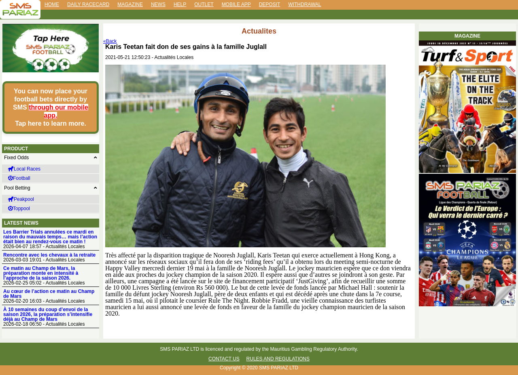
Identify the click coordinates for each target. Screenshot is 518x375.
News (158, 4)
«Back (110, 41)
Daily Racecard (88, 4)
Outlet (203, 4)
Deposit (269, 4)
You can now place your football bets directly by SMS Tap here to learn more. (50, 107)
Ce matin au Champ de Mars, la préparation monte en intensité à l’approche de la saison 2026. (40, 273)
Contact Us (224, 359)
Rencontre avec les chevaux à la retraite (49, 255)
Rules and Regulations (278, 359)
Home (52, 4)
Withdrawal (304, 4)
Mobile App (236, 4)
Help (180, 4)
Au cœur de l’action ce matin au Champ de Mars (48, 294)
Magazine (130, 4)
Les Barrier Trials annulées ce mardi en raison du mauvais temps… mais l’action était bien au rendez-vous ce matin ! (50, 236)
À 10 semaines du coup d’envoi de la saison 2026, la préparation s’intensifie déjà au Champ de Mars (47, 314)
